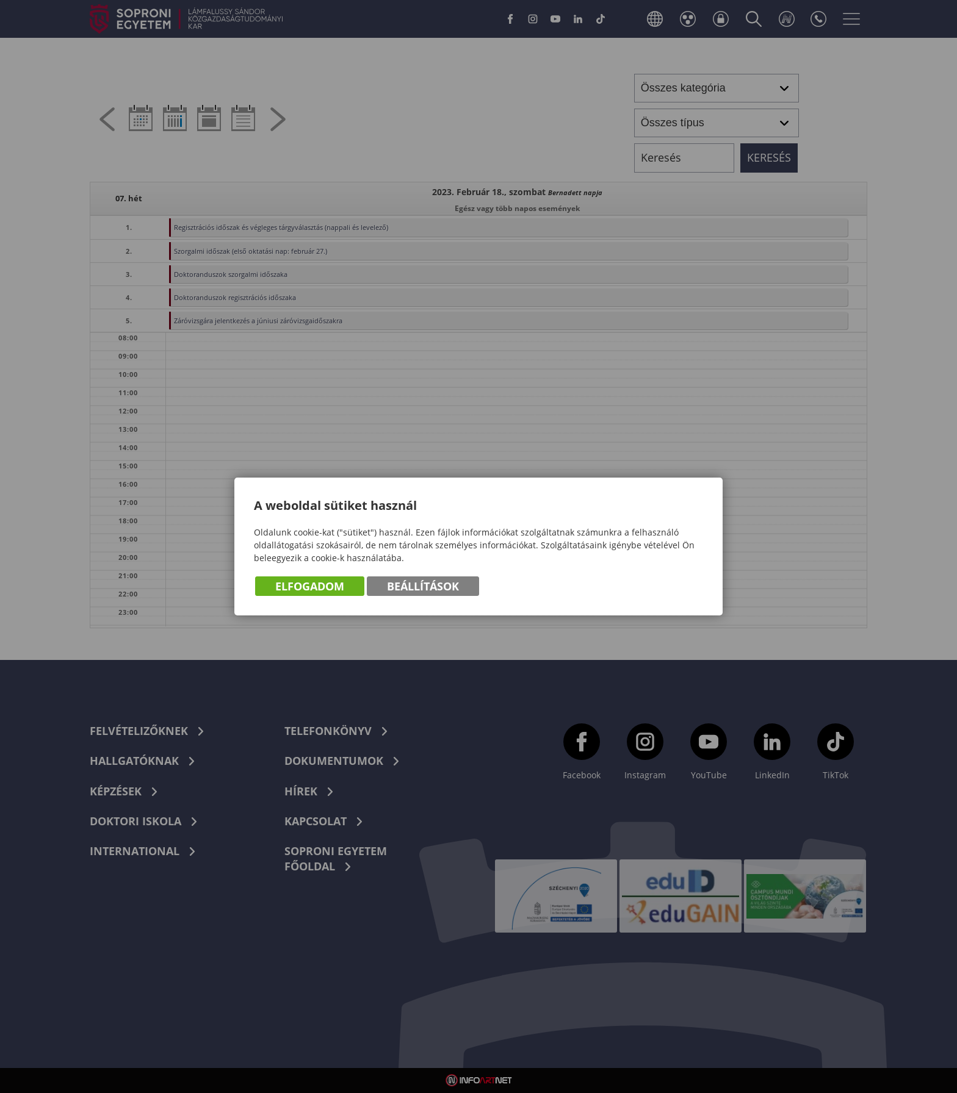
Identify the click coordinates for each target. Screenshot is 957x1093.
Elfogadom (309, 586)
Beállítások (423, 586)
